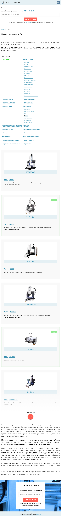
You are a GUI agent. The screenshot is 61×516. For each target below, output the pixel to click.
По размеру (27, 106)
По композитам (28, 78)
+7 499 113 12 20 (28, 11)
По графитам (28, 71)
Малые (26, 113)
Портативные (28, 122)
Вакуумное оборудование (11, 140)
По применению (8, 99)
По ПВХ (26, 64)
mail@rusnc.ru (18, 8)
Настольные (28, 118)
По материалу (28, 59)
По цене (26, 125)
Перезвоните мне (30, 19)
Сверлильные (7, 136)
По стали (27, 89)
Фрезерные (27, 144)
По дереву (27, 73)
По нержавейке (28, 82)
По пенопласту (28, 84)
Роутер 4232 (9, 224)
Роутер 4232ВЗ (10, 312)
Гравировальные (29, 140)
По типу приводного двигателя (12, 125)
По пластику (28, 87)
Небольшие (27, 120)
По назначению (28, 103)
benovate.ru (38, 514)
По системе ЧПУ (8, 129)
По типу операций (29, 99)
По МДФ (26, 62)
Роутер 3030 (9, 269)
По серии (6, 133)
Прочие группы (7, 106)
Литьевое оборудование (31, 136)
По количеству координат (32, 129)
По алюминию (28, 67)
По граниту (27, 69)
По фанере (27, 94)
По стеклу (27, 91)
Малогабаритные (29, 111)
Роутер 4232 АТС (11, 399)
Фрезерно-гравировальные (11, 144)
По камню (27, 76)
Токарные (27, 133)
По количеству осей (9, 103)
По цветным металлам (31, 96)
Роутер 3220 (9, 179)
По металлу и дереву (30, 80)
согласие (28, 22)
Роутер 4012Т (9, 356)
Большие (27, 109)
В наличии (6, 59)
